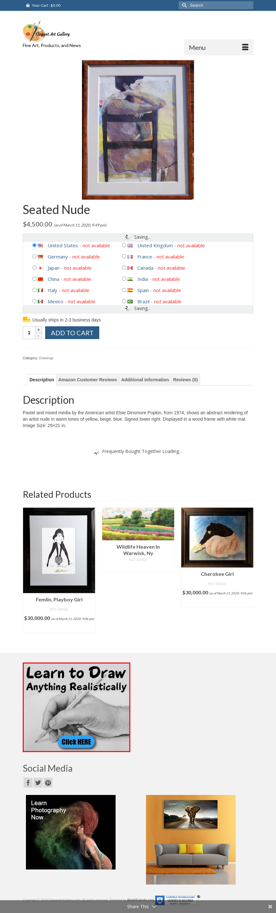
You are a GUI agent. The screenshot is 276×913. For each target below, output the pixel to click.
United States (63, 245)
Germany (58, 256)
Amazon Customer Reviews (87, 379)
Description (41, 379)
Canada (145, 268)
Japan (54, 268)
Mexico (55, 301)
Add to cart (72, 333)
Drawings (46, 358)
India (142, 279)
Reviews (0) (185, 379)
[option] (59, 570)
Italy (52, 290)
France (144, 256)
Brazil (143, 301)
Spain (143, 290)
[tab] (41, 379)
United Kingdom (155, 245)
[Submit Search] (183, 5)
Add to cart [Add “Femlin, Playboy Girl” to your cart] (59, 628)
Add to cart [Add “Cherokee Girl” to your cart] (217, 603)
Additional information (145, 379)
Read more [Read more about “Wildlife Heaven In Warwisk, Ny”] (138, 568)
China (53, 279)
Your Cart (43, 5)
